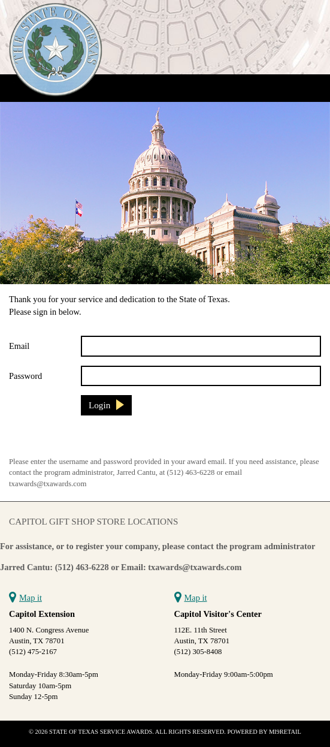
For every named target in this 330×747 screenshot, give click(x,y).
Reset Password (39, 440)
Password (25, 376)
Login (99, 405)
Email (19, 346)
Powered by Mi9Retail (264, 731)
